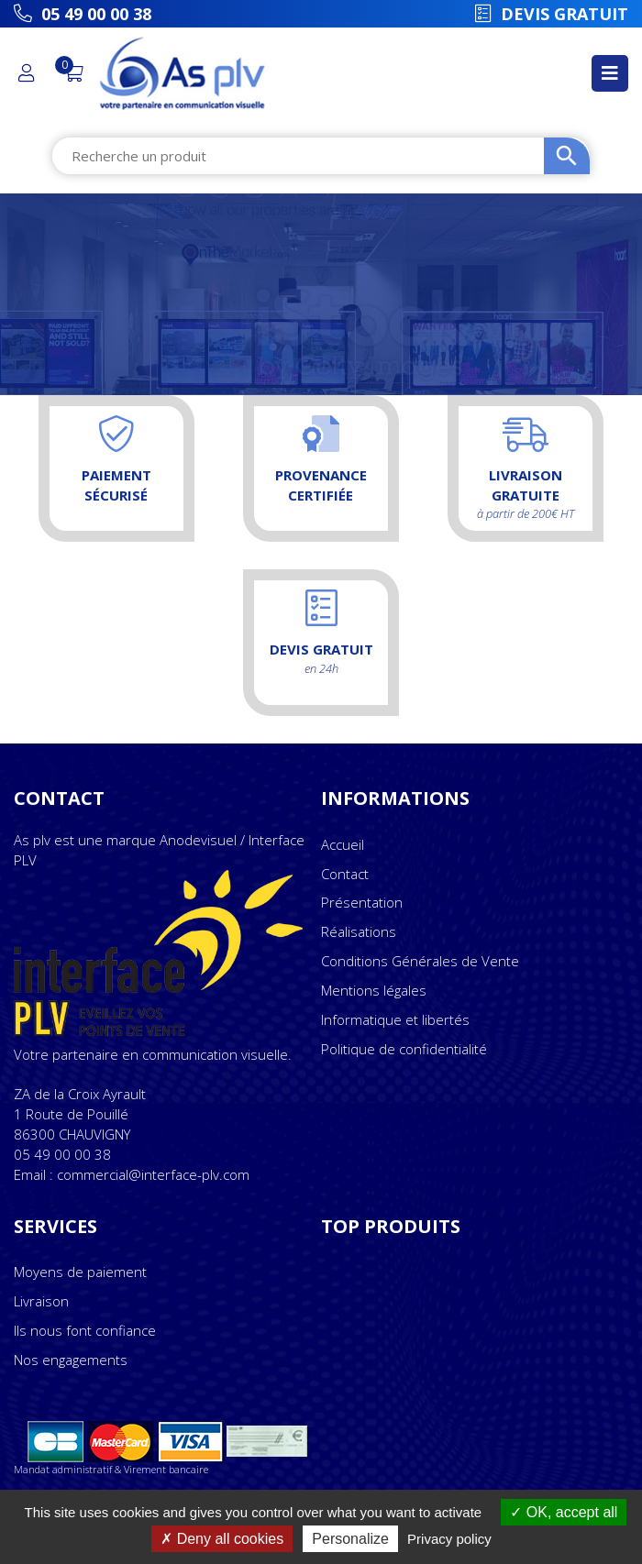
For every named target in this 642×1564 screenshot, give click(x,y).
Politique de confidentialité (404, 1049)
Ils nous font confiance (85, 1330)
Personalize (350, 1539)
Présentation (362, 902)
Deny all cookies (221, 1539)
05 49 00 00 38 (62, 1154)
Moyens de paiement (80, 1271)
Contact (345, 874)
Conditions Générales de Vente (420, 961)
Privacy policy (449, 1539)
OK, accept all (563, 1512)
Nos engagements (70, 1359)
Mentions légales (373, 990)
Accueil (342, 844)
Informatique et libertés (395, 1019)
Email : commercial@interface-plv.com (131, 1174)
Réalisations (358, 931)
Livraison (41, 1301)
